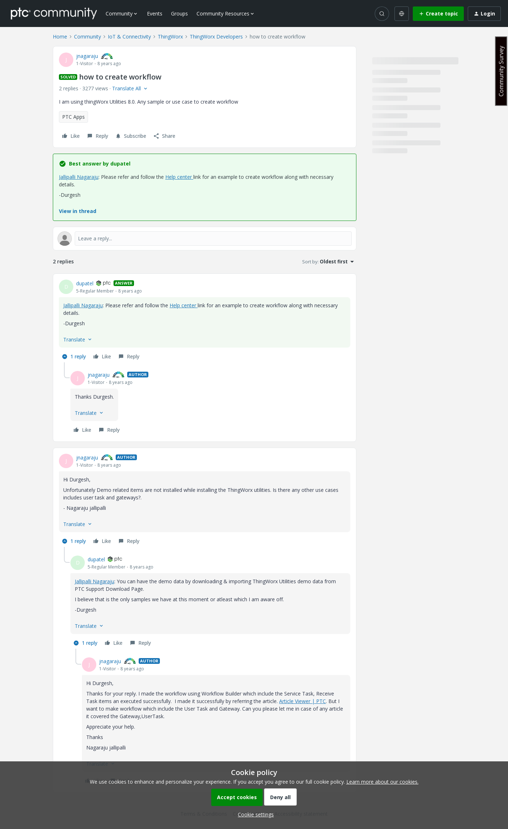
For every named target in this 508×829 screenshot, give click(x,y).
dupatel (84, 283)
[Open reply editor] (204, 238)
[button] (438, 13)
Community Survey (501, 71)
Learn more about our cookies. (382, 781)
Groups (179, 13)
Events (154, 13)
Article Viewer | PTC (302, 701)
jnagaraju (87, 56)
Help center (179, 176)
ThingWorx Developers (216, 36)
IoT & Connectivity (129, 36)
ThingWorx (170, 36)
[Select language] (401, 13)
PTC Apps (73, 116)
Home (60, 36)
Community (87, 36)
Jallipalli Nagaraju (78, 176)
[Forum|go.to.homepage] (54, 13)
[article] (204, 321)
